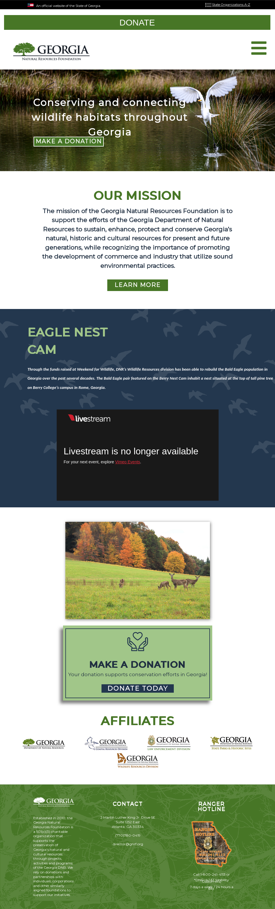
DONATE (137, 22)
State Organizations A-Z (231, 5)
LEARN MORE (138, 284)
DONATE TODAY (137, 688)
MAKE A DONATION (69, 141)
